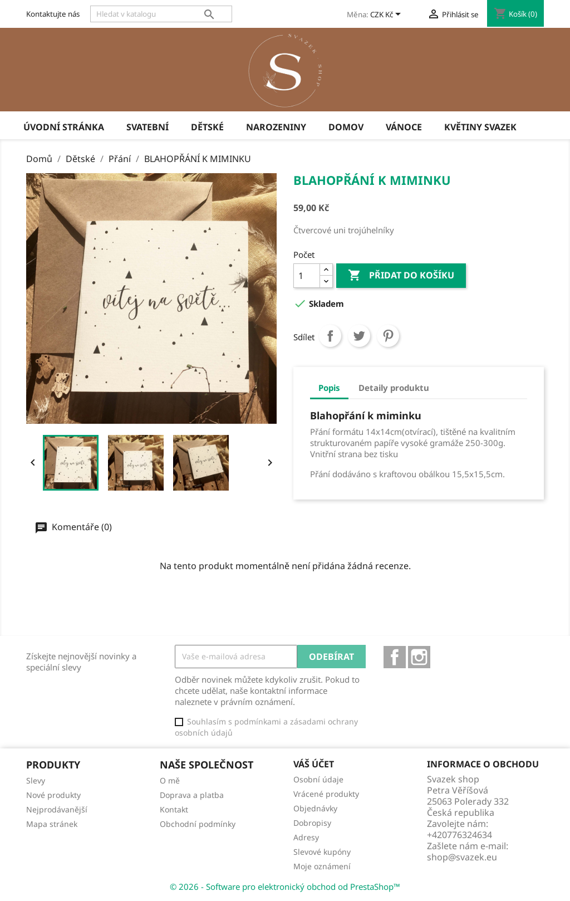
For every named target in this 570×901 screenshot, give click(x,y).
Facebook (395, 657)
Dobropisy (312, 822)
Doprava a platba (192, 795)
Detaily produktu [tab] (393, 387)
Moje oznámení (322, 866)
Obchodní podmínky (197, 824)
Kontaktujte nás (53, 14)
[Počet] (306, 275)
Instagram (419, 657)
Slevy (35, 780)
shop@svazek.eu (462, 857)
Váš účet (313, 764)
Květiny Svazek (480, 127)
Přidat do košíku (401, 275)
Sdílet (330, 336)
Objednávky (315, 808)
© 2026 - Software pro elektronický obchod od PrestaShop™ (285, 886)
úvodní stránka (63, 127)
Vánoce (404, 127)
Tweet (359, 336)
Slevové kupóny (322, 851)
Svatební (147, 127)
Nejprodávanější (56, 809)
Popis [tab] (329, 387)
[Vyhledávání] (161, 14)
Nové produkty (53, 795)
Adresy (306, 837)
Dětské (207, 127)
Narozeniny (276, 127)
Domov (345, 127)
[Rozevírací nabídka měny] (387, 15)
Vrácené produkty (326, 794)
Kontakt (174, 809)
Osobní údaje (318, 779)
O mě (170, 780)
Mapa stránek (51, 824)
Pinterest (388, 336)
